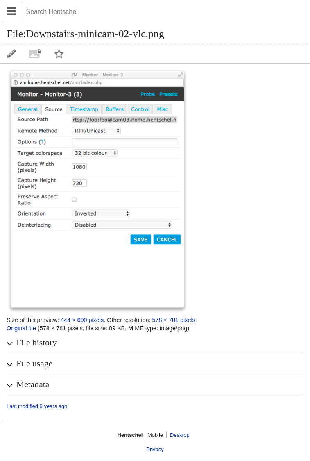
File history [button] (36, 342)
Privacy (154, 449)
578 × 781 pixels (173, 320)
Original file (21, 328)
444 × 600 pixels (82, 320)
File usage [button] (34, 363)
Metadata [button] (32, 384)
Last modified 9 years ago (37, 406)
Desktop (180, 435)
